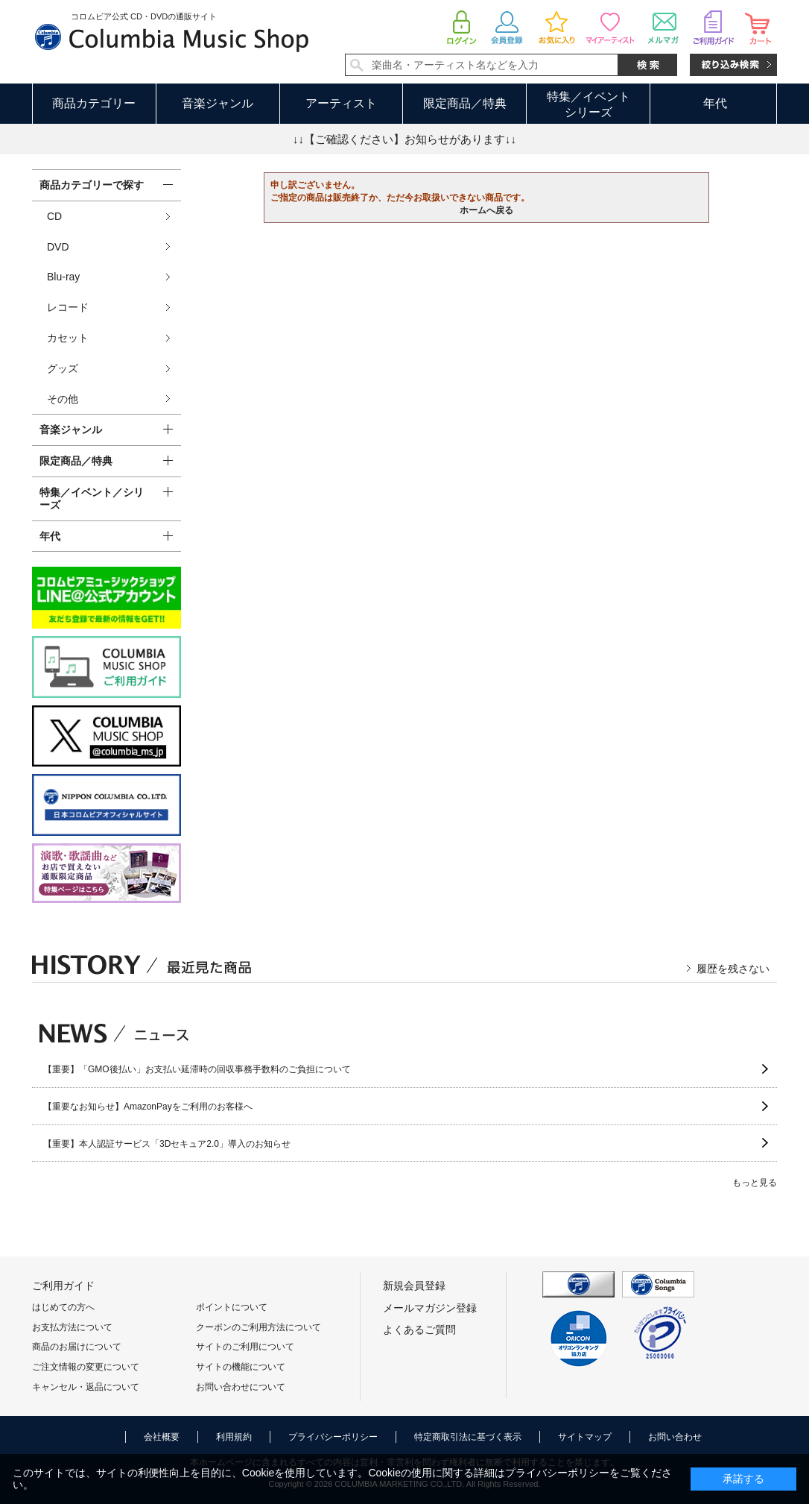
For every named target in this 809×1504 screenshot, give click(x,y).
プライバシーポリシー (333, 1437)
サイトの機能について (240, 1367)
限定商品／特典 (465, 103)
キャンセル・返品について (85, 1387)
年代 (715, 103)
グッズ (62, 368)
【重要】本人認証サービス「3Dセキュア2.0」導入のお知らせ (167, 1144)
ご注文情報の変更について (85, 1367)
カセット (68, 338)
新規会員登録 (414, 1285)
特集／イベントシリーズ (588, 104)
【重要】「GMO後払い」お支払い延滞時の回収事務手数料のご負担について (197, 1069)
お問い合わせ (675, 1437)
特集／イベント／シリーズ (91, 498)
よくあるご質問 (419, 1329)
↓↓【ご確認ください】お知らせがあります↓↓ (404, 139)
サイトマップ (585, 1437)
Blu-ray (63, 277)
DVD (58, 247)
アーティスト (341, 103)
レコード (68, 307)
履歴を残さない (733, 969)
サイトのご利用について (245, 1346)
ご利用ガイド (63, 1285)
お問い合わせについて (240, 1387)
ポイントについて (231, 1307)
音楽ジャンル (217, 103)
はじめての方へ (63, 1307)
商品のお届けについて (76, 1346)
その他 (62, 399)
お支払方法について (72, 1327)
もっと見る (754, 1182)
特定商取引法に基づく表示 (467, 1437)
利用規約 (234, 1437)
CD (54, 216)
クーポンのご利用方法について (258, 1327)
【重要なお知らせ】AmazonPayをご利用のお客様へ (148, 1106)
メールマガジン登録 (430, 1308)
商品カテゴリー (94, 103)
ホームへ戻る (486, 210)
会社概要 (162, 1437)
